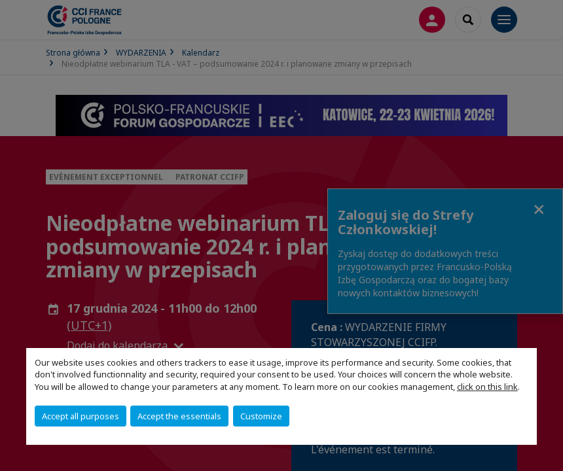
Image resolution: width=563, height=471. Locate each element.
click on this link (487, 386)
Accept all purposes (80, 416)
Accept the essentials (179, 416)
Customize (261, 416)
